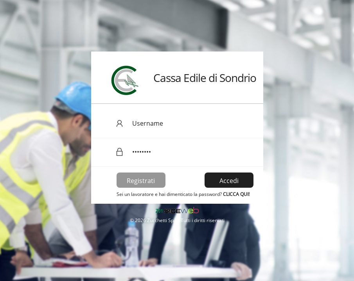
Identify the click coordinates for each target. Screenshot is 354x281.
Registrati (141, 180)
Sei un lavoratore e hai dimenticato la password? (183, 194)
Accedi (229, 180)
